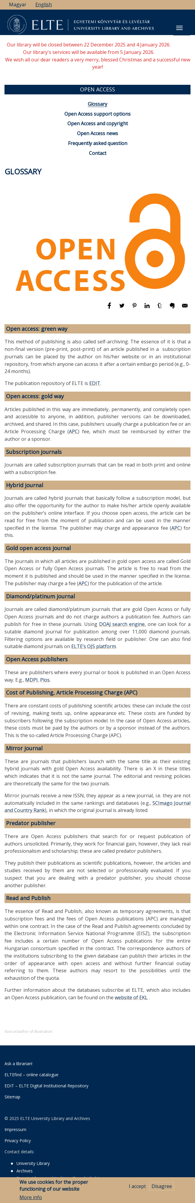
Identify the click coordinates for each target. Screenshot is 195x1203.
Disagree (162, 1188)
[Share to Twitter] (122, 308)
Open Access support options (97, 114)
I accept (137, 1188)
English (43, 4)
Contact (97, 153)
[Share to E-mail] (184, 308)
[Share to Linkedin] (148, 308)
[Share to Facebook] (110, 308)
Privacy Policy (17, 1140)
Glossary (97, 104)
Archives (24, 1171)
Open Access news (97, 133)
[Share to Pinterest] (135, 308)
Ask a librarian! (18, 1063)
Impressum (15, 1129)
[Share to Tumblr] (160, 308)
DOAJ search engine (122, 624)
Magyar (17, 4)
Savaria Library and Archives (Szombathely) (58, 1178)
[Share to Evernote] (173, 308)
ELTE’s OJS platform (93, 646)
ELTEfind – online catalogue (31, 1074)
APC (73, 431)
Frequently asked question (97, 143)
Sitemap (12, 1097)
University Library (33, 1163)
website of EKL (131, 997)
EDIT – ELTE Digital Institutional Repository (46, 1086)
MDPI (31, 680)
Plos (45, 680)
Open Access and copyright (97, 123)
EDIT (94, 383)
